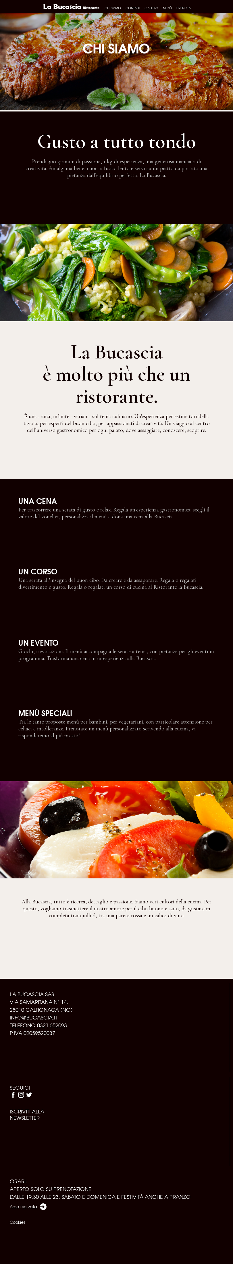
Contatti (133, 7)
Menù (167, 7)
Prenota (183, 7)
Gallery (151, 7)
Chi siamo (113, 7)
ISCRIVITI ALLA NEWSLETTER (27, 1114)
